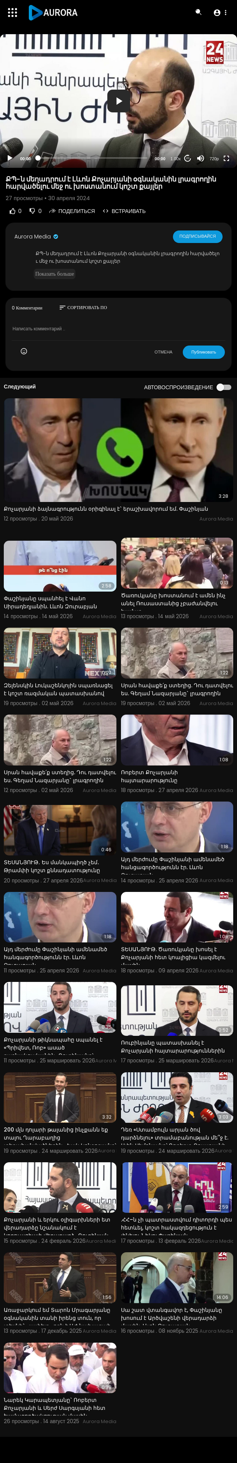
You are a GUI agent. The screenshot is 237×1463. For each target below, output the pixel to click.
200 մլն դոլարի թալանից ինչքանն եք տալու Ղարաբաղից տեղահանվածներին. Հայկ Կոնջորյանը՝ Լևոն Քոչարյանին (60, 1141)
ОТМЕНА (164, 352)
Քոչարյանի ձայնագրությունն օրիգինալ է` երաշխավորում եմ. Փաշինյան (106, 509)
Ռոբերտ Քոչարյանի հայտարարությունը (149, 776)
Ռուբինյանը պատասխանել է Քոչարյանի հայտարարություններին (173, 1046)
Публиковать (203, 352)
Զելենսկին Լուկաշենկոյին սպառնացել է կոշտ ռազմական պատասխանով (58, 689)
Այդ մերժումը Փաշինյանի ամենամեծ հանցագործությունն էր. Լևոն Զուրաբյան (172, 867)
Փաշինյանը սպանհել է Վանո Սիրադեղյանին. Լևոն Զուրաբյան (50, 602)
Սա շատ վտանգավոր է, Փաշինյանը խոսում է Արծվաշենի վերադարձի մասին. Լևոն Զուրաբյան (171, 1318)
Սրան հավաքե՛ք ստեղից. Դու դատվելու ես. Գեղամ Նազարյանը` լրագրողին (177, 689)
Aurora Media (36, 236)
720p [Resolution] (214, 158)
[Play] (10, 158)
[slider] (93, 158)
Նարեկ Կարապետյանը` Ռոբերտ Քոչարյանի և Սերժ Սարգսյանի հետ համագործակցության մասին (54, 1408)
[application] (118, 101)
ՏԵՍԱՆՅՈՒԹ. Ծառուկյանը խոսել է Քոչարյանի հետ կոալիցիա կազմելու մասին (173, 957)
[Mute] (200, 158)
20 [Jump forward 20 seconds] (188, 158)
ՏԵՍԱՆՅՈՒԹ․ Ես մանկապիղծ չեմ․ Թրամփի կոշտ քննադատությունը (52, 866)
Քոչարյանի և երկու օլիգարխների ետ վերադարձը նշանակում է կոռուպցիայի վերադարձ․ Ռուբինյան (57, 1227)
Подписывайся (198, 236)
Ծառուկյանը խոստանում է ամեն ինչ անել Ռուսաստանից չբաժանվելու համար (173, 603)
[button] (219, 12)
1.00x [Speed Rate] (176, 158)
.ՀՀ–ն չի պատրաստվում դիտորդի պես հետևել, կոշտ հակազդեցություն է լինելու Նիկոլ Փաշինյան (176, 1227)
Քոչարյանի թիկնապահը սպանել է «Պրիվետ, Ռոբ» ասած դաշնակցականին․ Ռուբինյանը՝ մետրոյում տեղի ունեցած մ (53, 1051)
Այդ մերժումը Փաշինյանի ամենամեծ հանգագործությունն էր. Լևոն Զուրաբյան (55, 957)
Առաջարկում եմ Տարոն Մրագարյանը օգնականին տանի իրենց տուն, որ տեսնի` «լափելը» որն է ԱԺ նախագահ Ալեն (57, 1322)
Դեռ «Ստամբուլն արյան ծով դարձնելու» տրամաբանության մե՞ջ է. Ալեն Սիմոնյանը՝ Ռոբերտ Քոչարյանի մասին (174, 1141)
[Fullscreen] (226, 158)
